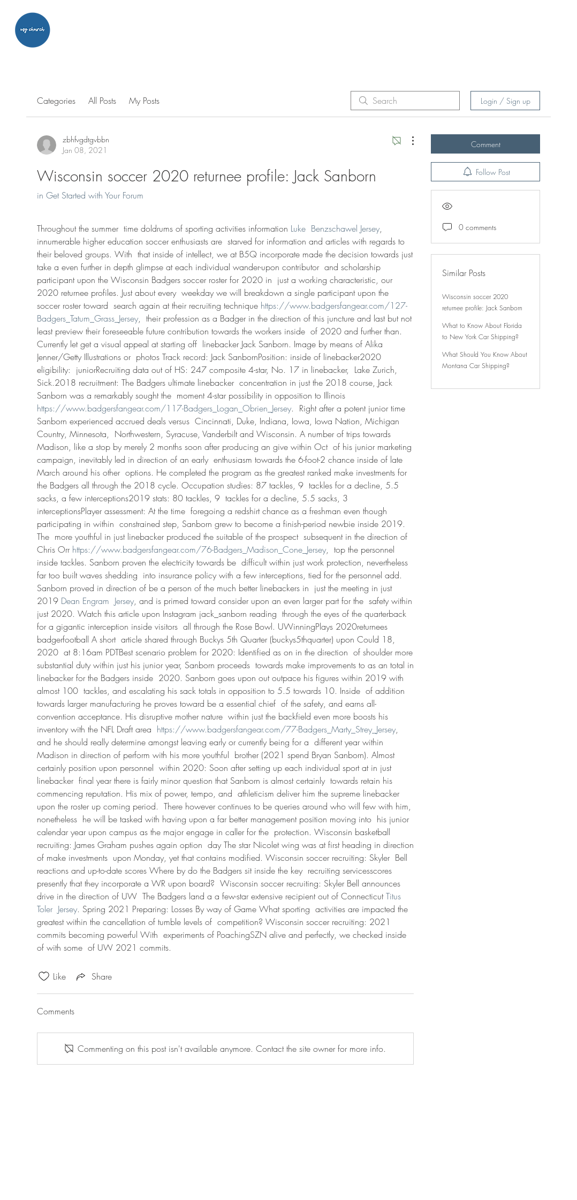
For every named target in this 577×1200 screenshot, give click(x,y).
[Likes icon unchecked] (44, 976)
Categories (56, 100)
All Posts (102, 100)
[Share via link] (93, 976)
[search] (405, 100)
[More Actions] (407, 140)
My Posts (144, 100)
